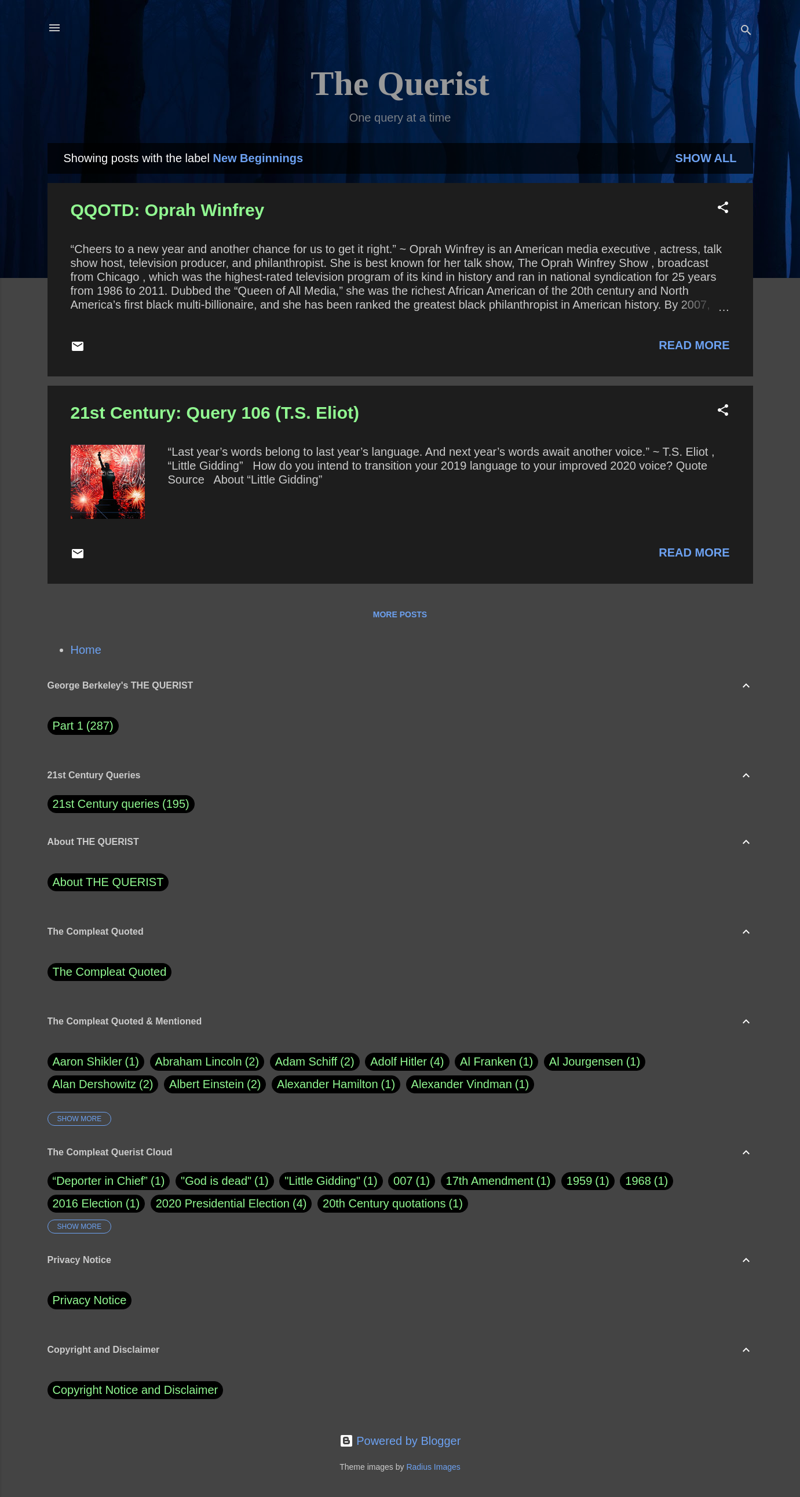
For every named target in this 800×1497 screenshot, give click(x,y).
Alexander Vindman (470, 1084)
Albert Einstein (215, 1084)
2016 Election (88, 1203)
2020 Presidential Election (223, 1203)
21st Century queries (106, 803)
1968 (638, 1180)
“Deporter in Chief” (100, 1180)
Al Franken (496, 1061)
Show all (706, 158)
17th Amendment (490, 1180)
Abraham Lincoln (207, 1061)
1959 (580, 1180)
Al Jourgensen (594, 1061)
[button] (723, 208)
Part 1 (83, 726)
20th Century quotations (384, 1203)
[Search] (746, 31)
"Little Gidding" (322, 1180)
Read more (694, 345)
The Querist (399, 83)
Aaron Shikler (96, 1061)
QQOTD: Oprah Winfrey (168, 209)
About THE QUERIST (108, 882)
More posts (400, 614)
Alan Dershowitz (103, 1084)
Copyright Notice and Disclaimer (135, 1389)
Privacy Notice (90, 1300)
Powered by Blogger (400, 1440)
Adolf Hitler (407, 1061)
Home (86, 649)
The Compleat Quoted (110, 971)
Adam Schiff (315, 1061)
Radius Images (433, 1467)
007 (402, 1180)
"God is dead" (216, 1180)
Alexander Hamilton (336, 1084)
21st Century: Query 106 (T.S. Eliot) (215, 412)
